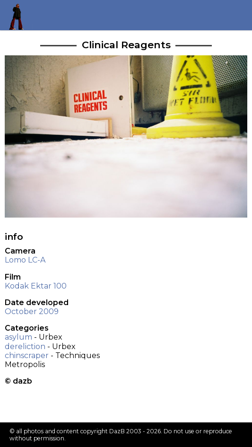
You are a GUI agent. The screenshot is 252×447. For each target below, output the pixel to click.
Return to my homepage (20, 15)
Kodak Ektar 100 (36, 285)
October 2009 (32, 311)
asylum (18, 337)
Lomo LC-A (25, 259)
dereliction (25, 346)
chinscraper (27, 355)
